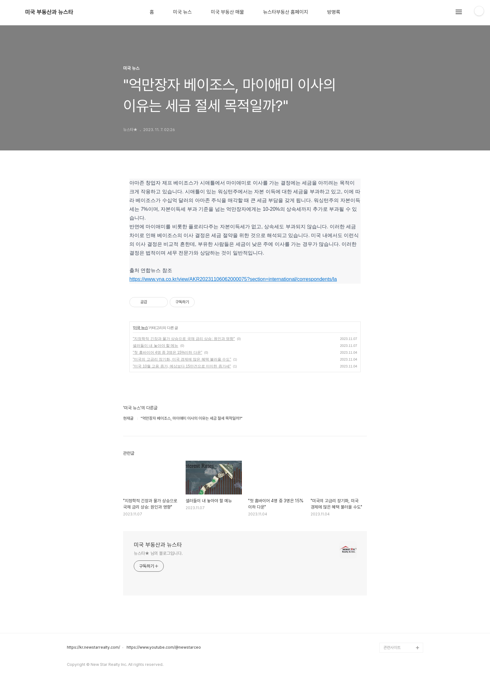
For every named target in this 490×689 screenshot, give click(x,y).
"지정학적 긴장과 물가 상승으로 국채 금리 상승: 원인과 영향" (184, 339)
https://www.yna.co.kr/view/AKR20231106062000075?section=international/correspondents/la (233, 279)
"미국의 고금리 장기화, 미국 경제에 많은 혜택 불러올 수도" (182, 359)
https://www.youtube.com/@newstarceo (164, 647)
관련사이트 (392, 647)
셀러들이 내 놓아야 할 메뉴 (155, 345)
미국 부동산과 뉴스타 (49, 12)
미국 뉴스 (182, 12)
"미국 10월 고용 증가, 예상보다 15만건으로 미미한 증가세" (182, 366)
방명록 (333, 12)
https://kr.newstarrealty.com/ (93, 647)
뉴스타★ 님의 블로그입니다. (158, 553)
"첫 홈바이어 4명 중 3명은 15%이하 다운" (167, 352)
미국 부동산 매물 (227, 12)
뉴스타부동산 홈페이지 (285, 12)
